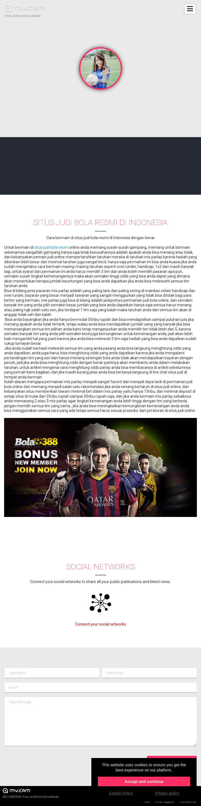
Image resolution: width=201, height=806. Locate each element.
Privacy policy (167, 793)
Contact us (188, 802)
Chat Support (164, 802)
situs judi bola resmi (51, 247)
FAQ (147, 802)
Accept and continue (143, 781)
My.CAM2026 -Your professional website (31, 793)
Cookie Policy (121, 793)
